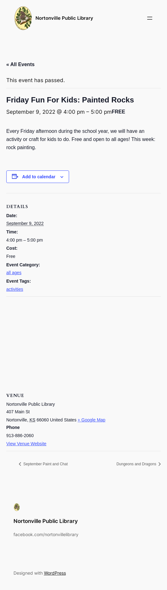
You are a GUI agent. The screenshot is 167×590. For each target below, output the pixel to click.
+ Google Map (91, 419)
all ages (13, 272)
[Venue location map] (83, 342)
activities (14, 289)
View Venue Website (26, 443)
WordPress (55, 573)
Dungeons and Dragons (136, 464)
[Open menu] (150, 18)
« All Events (20, 64)
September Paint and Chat (45, 464)
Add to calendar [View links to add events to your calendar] (39, 176)
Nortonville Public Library (64, 18)
